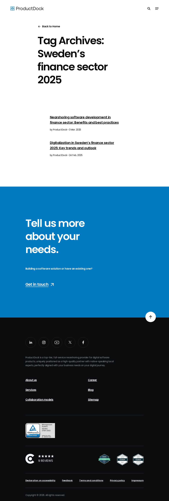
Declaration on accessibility (40, 480)
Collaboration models (39, 399)
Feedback (67, 480)
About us (31, 380)
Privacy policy (117, 480)
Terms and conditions (91, 480)
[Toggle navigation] (156, 8)
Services (30, 390)
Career (92, 380)
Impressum (137, 480)
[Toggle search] (149, 8)
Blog (91, 390)
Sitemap (93, 399)
